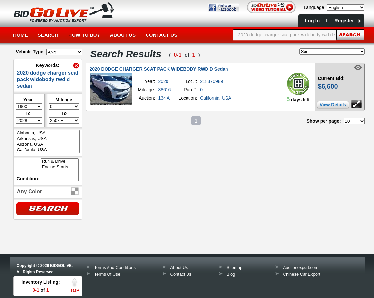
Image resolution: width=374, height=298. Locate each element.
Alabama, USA (47, 133)
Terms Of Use (107, 274)
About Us (123, 35)
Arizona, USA (47, 144)
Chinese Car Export (301, 274)
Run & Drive (59, 161)
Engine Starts (59, 167)
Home (20, 35)
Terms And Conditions (115, 267)
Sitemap (235, 267)
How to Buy (84, 35)
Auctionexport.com (301, 267)
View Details (333, 104)
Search (48, 35)
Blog (231, 274)
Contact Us (161, 35)
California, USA (47, 150)
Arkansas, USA (47, 139)
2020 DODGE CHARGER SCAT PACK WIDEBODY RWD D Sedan (159, 69)
